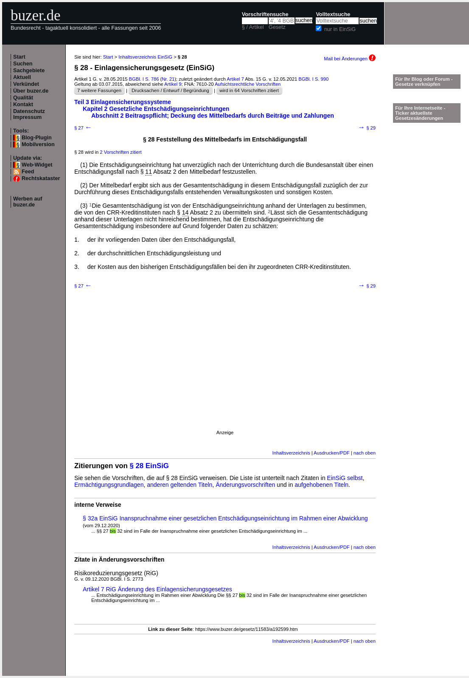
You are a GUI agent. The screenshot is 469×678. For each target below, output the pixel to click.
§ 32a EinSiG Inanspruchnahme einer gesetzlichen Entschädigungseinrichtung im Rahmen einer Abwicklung (225, 518)
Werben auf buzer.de (27, 202)
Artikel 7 (235, 79)
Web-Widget (37, 165)
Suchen (23, 64)
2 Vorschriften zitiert (120, 152)
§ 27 (83, 127)
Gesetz (277, 27)
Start (19, 57)
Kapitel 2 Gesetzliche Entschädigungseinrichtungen (156, 108)
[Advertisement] (79, 370)
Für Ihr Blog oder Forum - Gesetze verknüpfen (424, 81)
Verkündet (26, 84)
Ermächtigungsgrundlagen (108, 484)
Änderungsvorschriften (245, 484)
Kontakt (23, 104)
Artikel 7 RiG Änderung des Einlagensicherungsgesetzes (157, 589)
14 (185, 212)
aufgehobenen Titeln (321, 484)
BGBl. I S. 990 (313, 79)
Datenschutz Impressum (29, 114)
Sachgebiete (29, 70)
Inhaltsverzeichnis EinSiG (145, 56)
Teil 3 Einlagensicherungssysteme (122, 102)
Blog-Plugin (37, 138)
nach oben (365, 452)
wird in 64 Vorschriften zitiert (249, 90)
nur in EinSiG (340, 29)
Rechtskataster (41, 178)
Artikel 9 (172, 84)
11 (148, 171)
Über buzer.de (30, 91)
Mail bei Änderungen (350, 58)
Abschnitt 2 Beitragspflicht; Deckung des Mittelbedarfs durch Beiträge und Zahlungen (212, 115)
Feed (28, 172)
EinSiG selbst (344, 478)
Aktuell (22, 77)
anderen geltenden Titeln (179, 484)
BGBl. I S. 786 (144, 79)
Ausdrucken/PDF (332, 452)
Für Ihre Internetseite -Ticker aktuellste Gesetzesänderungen (420, 113)
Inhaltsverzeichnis (291, 452)
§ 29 (367, 127)
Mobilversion (38, 144)
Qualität (23, 98)
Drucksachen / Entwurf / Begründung (170, 90)
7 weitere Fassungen (99, 90)
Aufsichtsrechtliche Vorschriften (248, 84)
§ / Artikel (253, 27)
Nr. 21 (168, 79)
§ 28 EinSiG (149, 466)
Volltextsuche (333, 14)
